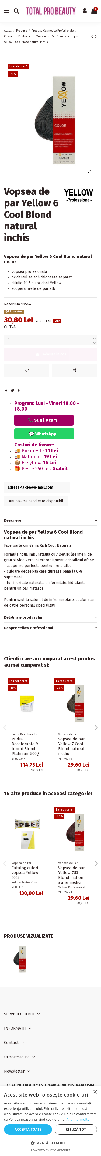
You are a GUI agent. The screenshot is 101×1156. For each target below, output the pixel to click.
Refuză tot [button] (76, 1129)
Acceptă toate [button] (28, 1129)
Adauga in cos (50, 354)
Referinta (12, 304)
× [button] (95, 1092)
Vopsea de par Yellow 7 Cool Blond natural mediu (71, 746)
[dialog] (50, 1121)
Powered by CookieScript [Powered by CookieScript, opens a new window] (50, 1150)
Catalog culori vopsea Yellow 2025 (25, 872)
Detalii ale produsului (50, 617)
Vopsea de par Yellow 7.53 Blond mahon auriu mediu (71, 875)
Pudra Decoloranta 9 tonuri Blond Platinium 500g (25, 746)
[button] (50, 1143)
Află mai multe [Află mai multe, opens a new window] (78, 1119)
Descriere (50, 520)
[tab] (50, 520)
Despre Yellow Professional (50, 628)
